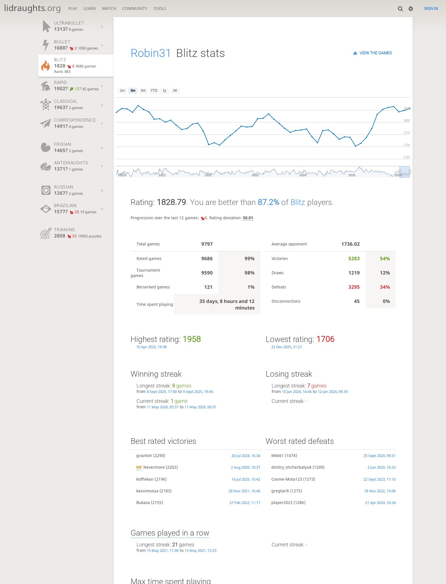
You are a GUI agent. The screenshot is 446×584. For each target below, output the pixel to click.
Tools (159, 8)
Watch (109, 8)
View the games (376, 53)
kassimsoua (147, 490)
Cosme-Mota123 (286, 479)
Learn (89, 8)
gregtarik (280, 490)
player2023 (281, 502)
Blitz (297, 202)
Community (134, 8)
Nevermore (150, 467)
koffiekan (145, 479)
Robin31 (151, 53)
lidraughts (32, 8)
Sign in (431, 8)
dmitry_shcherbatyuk (291, 467)
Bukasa (143, 502)
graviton (144, 455)
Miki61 (277, 455)
